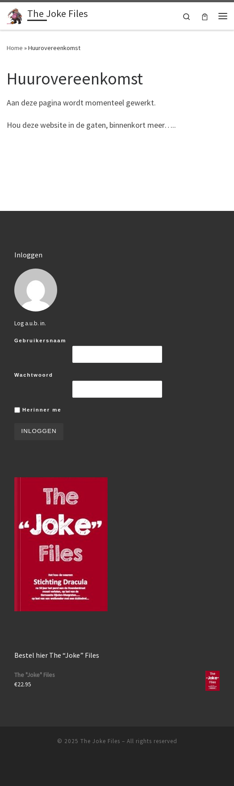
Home (15, 48)
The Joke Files (100, 741)
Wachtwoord (33, 375)
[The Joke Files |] (15, 14)
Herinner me (38, 410)
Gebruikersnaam (40, 340)
